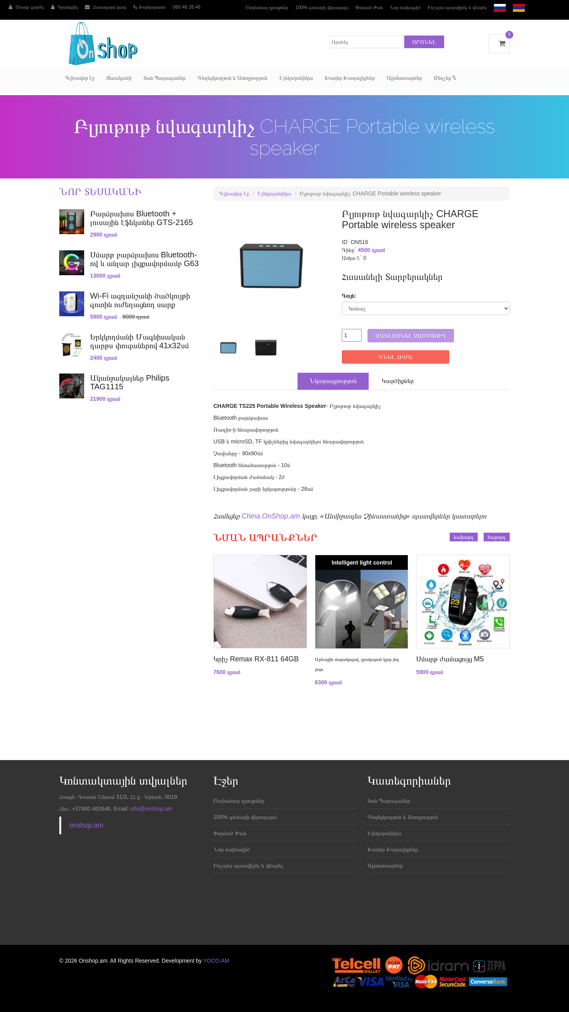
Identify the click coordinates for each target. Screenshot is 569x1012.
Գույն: (349, 296)
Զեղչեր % (445, 78)
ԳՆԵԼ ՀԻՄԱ (396, 357)
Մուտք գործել (26, 7)
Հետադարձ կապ (106, 7)
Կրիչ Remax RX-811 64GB (256, 659)
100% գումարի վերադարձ (321, 7)
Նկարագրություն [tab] (333, 380)
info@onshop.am (150, 808)
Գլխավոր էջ (79, 78)
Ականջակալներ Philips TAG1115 (129, 382)
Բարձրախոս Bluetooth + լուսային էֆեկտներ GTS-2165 (141, 218)
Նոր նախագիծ (405, 7)
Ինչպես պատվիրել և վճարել (457, 7)
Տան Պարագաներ (164, 78)
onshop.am (86, 825)
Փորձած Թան (368, 7)
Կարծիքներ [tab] (398, 380)
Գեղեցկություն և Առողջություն (233, 78)
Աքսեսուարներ (404, 78)
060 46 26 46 (186, 7)
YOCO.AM (216, 961)
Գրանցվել (64, 7)
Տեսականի (119, 78)
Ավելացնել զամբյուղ (410, 335)
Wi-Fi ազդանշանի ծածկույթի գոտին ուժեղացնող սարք (140, 300)
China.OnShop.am (270, 516)
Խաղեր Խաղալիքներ (350, 78)
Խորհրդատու (150, 7)
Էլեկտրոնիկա (296, 78)
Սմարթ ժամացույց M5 (450, 659)
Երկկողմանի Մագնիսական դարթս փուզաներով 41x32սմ (139, 341)
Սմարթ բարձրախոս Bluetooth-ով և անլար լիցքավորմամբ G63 (144, 259)
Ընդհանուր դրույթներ (267, 7)
